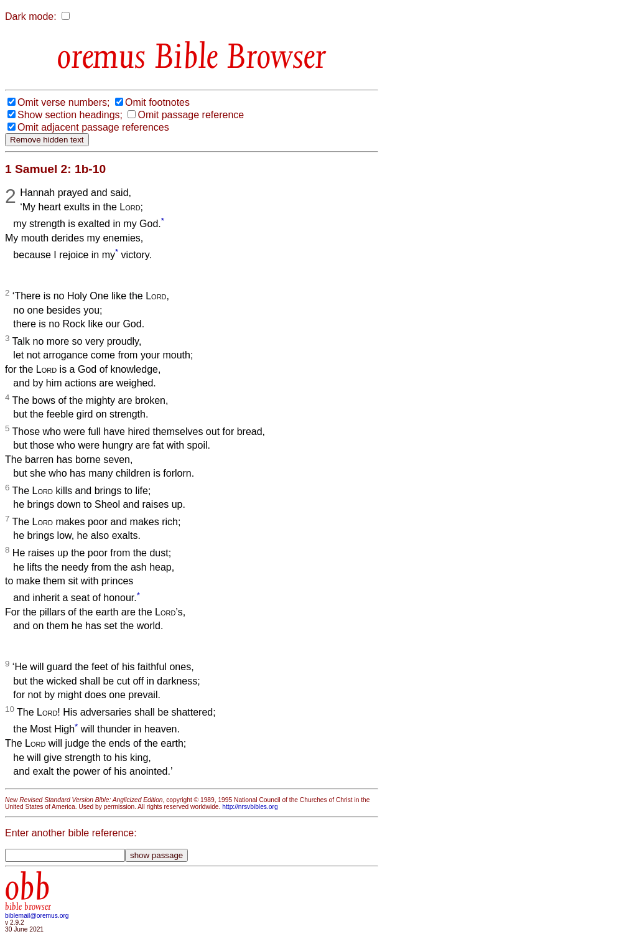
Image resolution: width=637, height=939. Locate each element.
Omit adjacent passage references (93, 127)
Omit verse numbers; (63, 102)
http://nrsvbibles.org (249, 806)
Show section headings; (70, 115)
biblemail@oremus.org (37, 915)
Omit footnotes (157, 102)
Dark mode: (31, 16)
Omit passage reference (190, 115)
